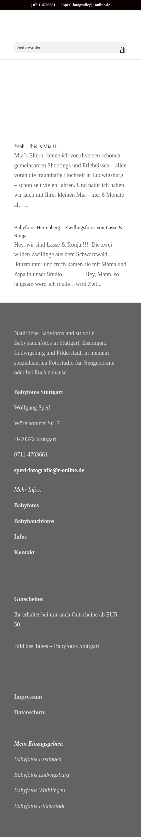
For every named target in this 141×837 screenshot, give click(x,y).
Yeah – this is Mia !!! (36, 146)
